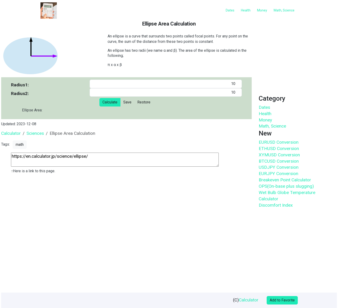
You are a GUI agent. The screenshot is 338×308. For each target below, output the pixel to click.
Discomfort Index (276, 205)
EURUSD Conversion (278, 142)
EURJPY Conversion (278, 173)
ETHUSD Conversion (279, 148)
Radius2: (20, 93)
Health (265, 113)
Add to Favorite (282, 300)
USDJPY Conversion (278, 167)
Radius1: (20, 85)
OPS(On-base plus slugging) (286, 186)
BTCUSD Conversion (279, 161)
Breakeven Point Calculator (285, 180)
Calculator (11, 133)
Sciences (35, 133)
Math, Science (272, 126)
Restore (143, 102)
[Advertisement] (126, 234)
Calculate (109, 102)
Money (265, 120)
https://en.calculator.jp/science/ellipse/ (115, 160)
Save (127, 102)
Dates (264, 107)
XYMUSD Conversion (279, 155)
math (20, 144)
